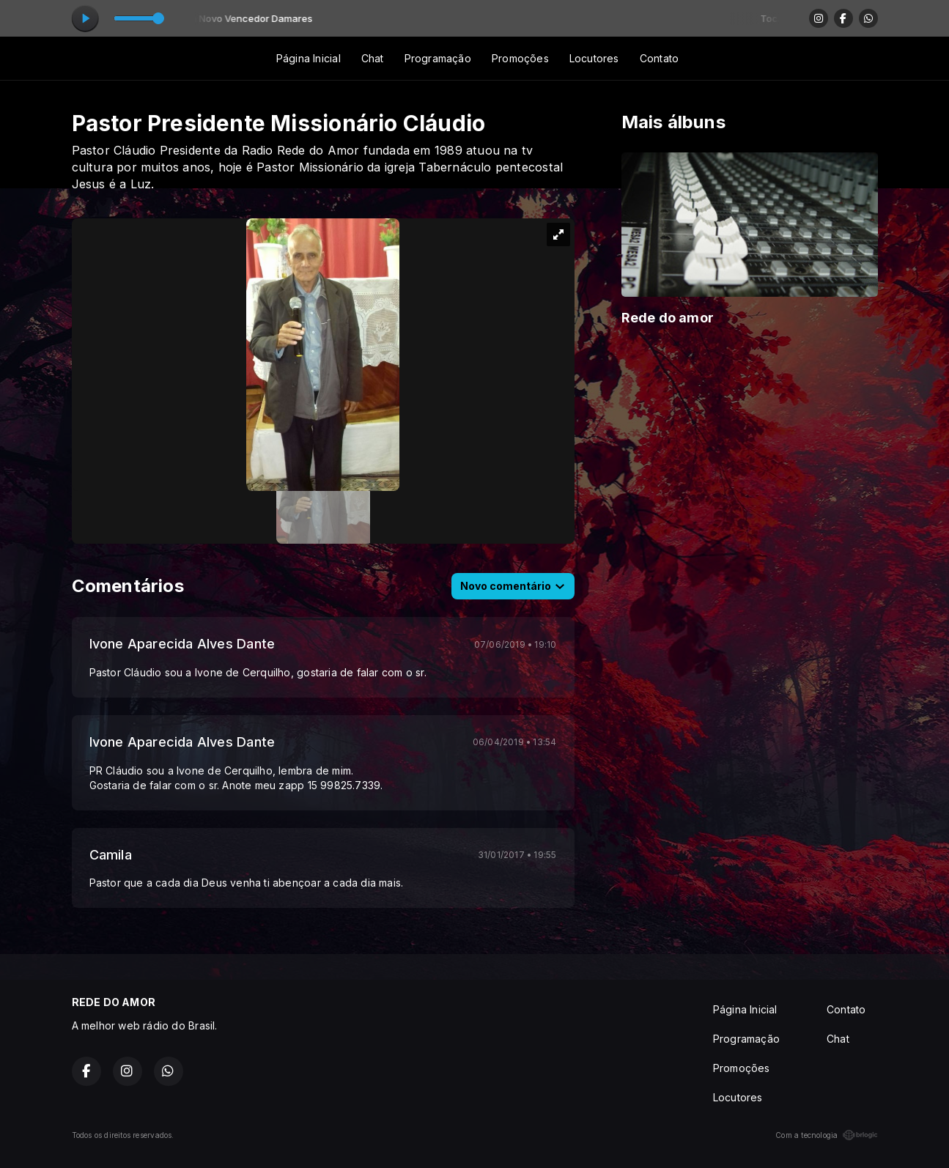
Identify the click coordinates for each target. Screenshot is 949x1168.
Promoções (520, 58)
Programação (438, 58)
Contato (659, 58)
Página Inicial (308, 58)
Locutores (594, 58)
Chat (372, 58)
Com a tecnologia (826, 1135)
